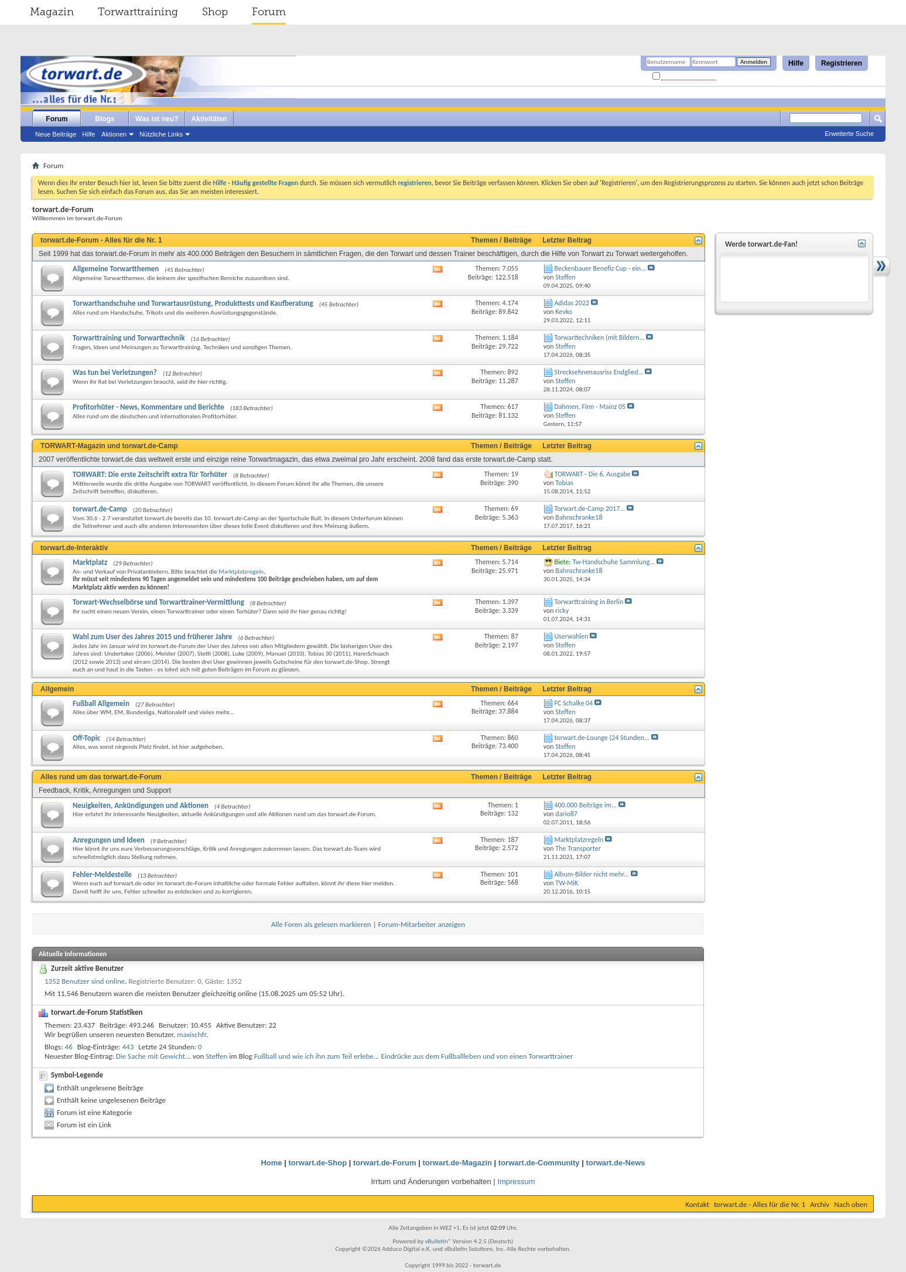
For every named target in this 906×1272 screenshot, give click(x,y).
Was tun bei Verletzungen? (115, 372)
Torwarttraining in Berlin (588, 602)
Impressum (516, 1181)
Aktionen (114, 134)
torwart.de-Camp (100, 508)
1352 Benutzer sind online (85, 981)
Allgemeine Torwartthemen (116, 268)
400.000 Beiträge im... (585, 805)
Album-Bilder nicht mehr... (591, 874)
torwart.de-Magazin (457, 1162)
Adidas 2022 (571, 303)
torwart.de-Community (539, 1162)
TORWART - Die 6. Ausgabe (592, 474)
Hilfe (796, 63)
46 (69, 1046)
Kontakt (697, 1204)
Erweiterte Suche (849, 133)
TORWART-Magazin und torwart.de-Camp (109, 446)
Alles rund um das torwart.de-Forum (101, 777)
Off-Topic (86, 738)
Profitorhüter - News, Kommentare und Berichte (148, 407)
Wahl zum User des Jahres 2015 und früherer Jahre (152, 636)
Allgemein (57, 689)
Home (271, 1162)
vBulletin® (438, 1241)
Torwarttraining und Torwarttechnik (129, 337)
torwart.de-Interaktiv (74, 548)
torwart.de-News (615, 1162)
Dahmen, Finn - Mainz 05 (589, 407)
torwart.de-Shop (317, 1162)
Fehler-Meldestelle (102, 874)
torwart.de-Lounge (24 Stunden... (601, 738)
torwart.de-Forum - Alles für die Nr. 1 (101, 240)
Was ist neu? (157, 119)
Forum (269, 11)
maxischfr (191, 1034)
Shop (215, 11)
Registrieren (841, 63)
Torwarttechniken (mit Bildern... (599, 337)
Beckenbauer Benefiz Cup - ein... (600, 268)
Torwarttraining (138, 11)
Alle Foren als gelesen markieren (321, 924)
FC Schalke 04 (573, 703)
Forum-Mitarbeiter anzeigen (422, 924)
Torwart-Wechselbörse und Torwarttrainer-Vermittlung (158, 602)
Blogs (104, 119)
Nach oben (850, 1204)
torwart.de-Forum (384, 1162)
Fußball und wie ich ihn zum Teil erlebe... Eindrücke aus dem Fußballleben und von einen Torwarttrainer (413, 1056)
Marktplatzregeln (241, 571)
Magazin (52, 11)
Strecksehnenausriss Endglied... (598, 372)
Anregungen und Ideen (109, 840)
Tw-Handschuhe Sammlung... (613, 562)
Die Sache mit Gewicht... (153, 1056)
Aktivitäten (209, 119)
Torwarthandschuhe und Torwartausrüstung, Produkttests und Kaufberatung (193, 303)
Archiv (819, 1204)
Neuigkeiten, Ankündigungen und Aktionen (140, 805)
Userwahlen (571, 636)
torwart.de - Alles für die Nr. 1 (759, 1204)
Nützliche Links (161, 134)
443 (128, 1046)
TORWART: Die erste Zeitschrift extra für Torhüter (150, 474)
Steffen (216, 1056)
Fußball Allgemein (101, 703)
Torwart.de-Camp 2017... (589, 508)
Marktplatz (90, 562)
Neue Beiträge (55, 134)
